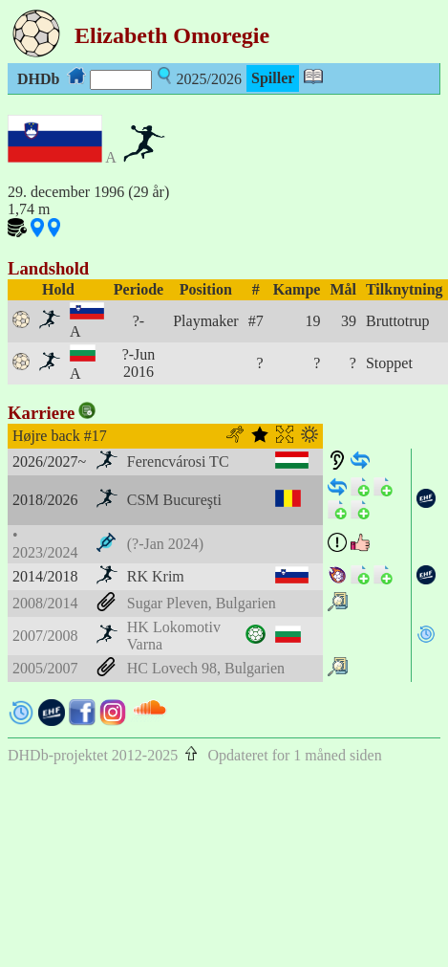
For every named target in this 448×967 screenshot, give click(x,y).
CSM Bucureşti (174, 500)
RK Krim (155, 576)
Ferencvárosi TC (178, 461)
